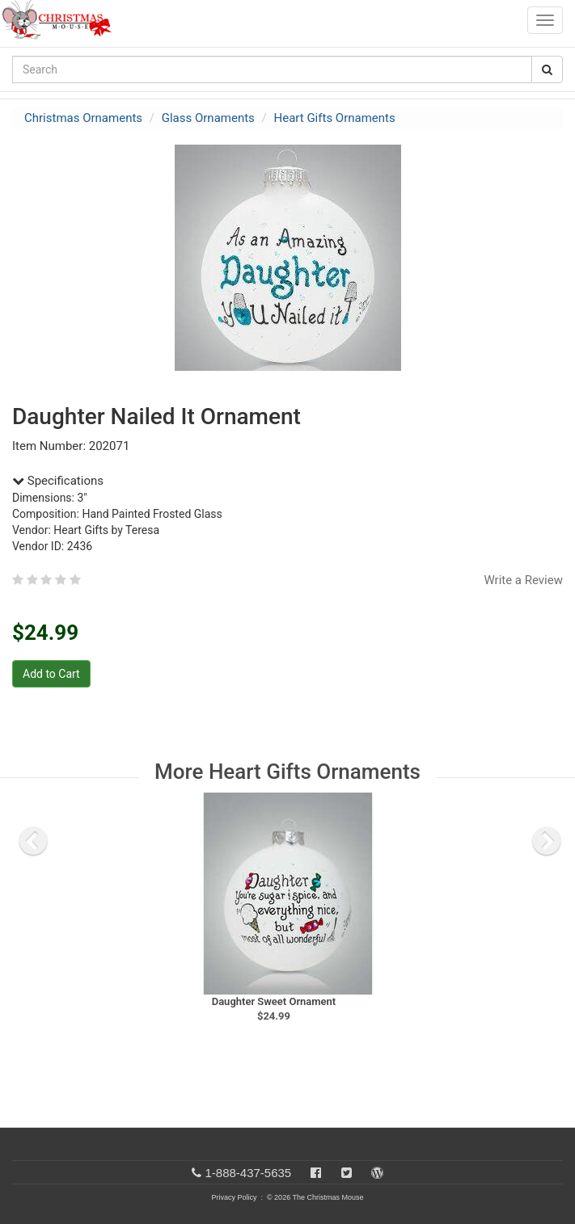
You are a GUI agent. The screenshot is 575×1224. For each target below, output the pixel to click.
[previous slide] (33, 841)
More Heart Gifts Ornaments (287, 771)
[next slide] (547, 841)
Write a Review (523, 580)
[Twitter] (346, 1173)
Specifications (58, 480)
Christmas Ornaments (83, 118)
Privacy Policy (233, 1197)
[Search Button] (547, 69)
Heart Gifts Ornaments (334, 118)
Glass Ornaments (208, 118)
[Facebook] (316, 1173)
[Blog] (377, 1173)
